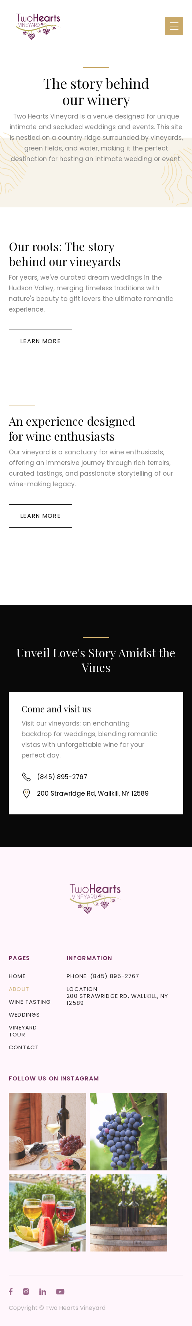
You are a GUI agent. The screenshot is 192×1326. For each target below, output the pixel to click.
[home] (39, 26)
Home (17, 976)
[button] (174, 26)
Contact (24, 1047)
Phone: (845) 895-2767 (103, 976)
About (19, 989)
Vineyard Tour (23, 1031)
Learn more (40, 341)
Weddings (24, 1014)
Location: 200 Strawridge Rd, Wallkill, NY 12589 (117, 996)
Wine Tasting (30, 1002)
